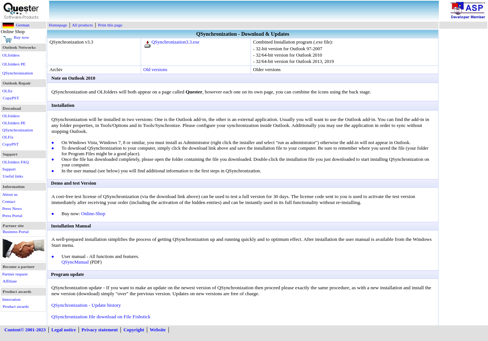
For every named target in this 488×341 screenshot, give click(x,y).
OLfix (7, 91)
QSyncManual (75, 262)
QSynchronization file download (83, 316)
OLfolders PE (14, 64)
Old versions (155, 69)
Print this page (110, 25)
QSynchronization (17, 73)
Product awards (16, 306)
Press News (12, 208)
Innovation (11, 299)
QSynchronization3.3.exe (175, 42)
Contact (8, 201)
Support (9, 169)
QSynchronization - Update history (86, 305)
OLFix (7, 137)
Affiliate (10, 281)
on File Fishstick (133, 316)
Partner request (15, 274)
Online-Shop (93, 213)
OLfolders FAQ (15, 162)
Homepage (58, 25)
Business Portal (16, 231)
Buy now (21, 37)
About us (9, 194)
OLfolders (11, 55)
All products (82, 25)
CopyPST (11, 98)
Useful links (13, 176)
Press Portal (12, 215)
